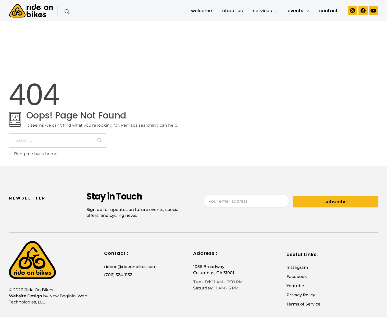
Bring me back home (33, 153)
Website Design (25, 297)
